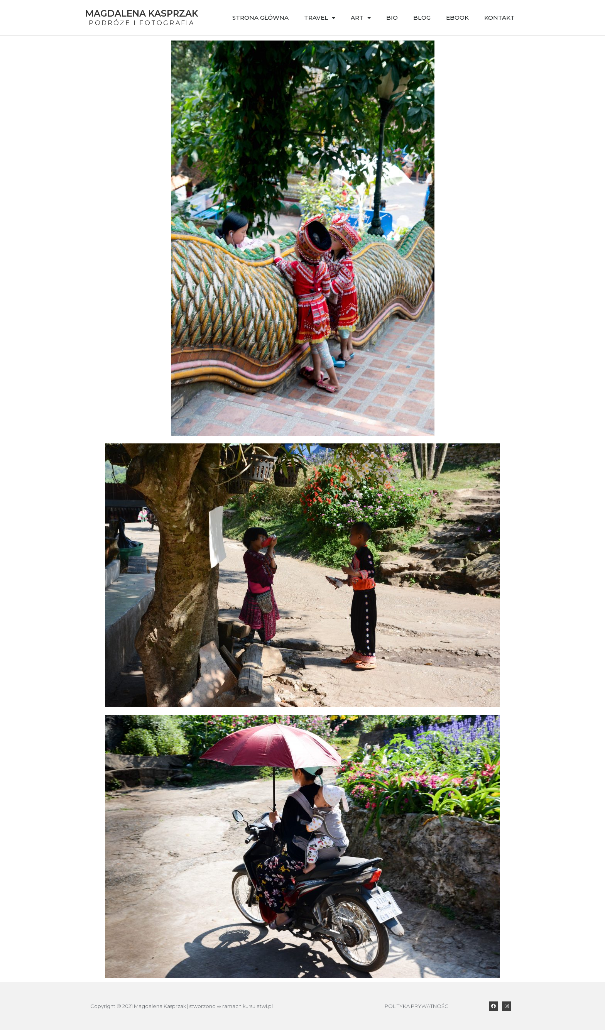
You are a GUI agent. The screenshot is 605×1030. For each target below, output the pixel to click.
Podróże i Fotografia (141, 23)
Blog (422, 17)
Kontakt (499, 17)
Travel (319, 18)
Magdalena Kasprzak (141, 13)
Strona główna (260, 17)
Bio (392, 17)
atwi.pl (265, 1006)
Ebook (457, 17)
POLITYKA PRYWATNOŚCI (417, 1006)
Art (361, 18)
